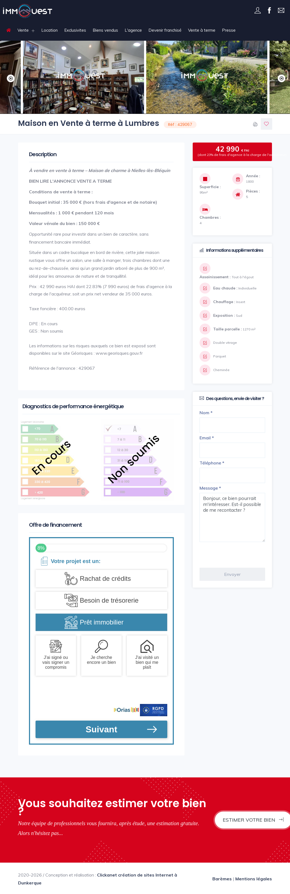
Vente (23, 30)
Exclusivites (75, 30)
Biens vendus (105, 30)
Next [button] (280, 77)
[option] (206, 77)
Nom (206, 412)
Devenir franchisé (164, 30)
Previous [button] (9, 77)
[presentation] (241, 555)
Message (210, 488)
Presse (229, 30)
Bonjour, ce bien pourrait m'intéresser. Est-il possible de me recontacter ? (232, 517)
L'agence (133, 30)
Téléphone (212, 463)
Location (49, 30)
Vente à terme (201, 30)
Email (207, 437)
